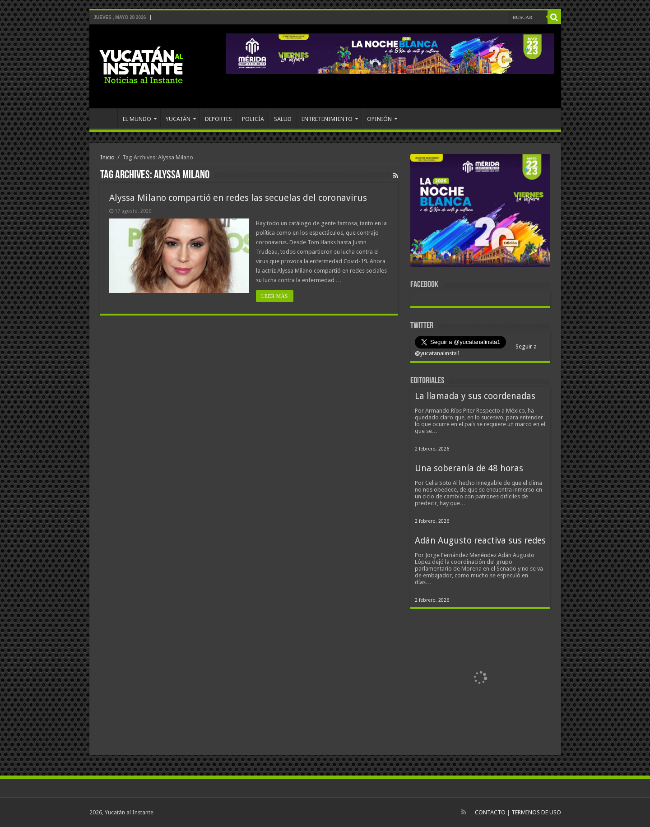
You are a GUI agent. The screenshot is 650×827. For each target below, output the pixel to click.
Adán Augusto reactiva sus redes (480, 540)
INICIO (105, 117)
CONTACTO (490, 812)
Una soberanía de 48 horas (469, 468)
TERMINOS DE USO (536, 812)
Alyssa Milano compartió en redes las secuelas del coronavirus (238, 197)
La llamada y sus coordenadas (475, 396)
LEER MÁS (274, 296)
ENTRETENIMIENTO (327, 119)
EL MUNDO (137, 119)
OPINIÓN (379, 119)
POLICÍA (253, 119)
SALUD (283, 119)
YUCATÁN (178, 119)
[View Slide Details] (480, 212)
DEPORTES (218, 119)
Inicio (107, 157)
